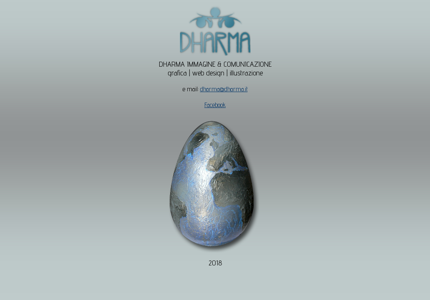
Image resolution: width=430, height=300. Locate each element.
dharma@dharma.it (224, 89)
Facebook (215, 105)
